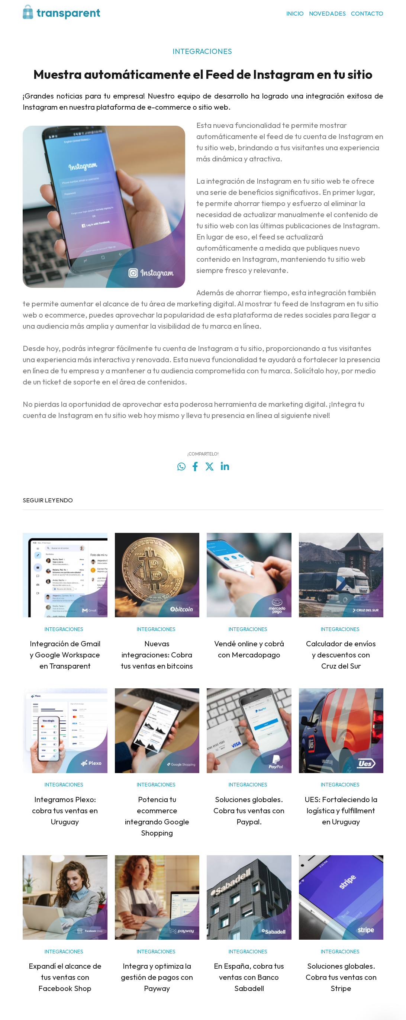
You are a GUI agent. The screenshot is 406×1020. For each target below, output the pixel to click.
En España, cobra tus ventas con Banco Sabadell (249, 977)
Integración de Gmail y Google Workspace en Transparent (65, 654)
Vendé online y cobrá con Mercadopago (249, 649)
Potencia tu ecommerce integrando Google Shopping (157, 816)
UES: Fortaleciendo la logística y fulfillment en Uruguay (341, 810)
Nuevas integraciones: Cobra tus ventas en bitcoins (157, 654)
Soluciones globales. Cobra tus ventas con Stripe (341, 977)
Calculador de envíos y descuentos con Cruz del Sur (341, 654)
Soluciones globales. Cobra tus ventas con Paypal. (248, 810)
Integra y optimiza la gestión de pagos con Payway (157, 977)
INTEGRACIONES (202, 51)
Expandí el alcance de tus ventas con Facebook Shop (65, 977)
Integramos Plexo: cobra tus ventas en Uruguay (65, 810)
